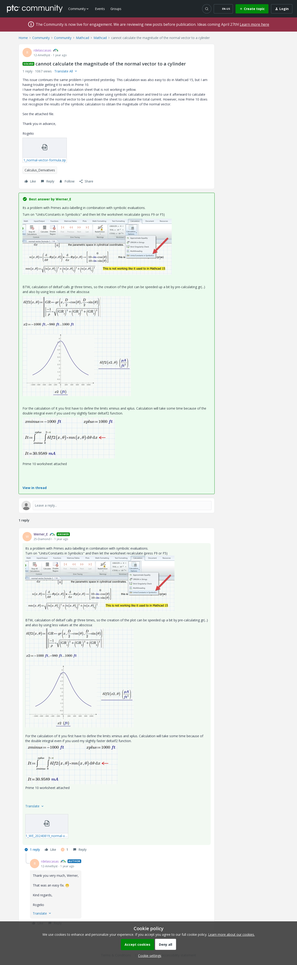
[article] (117, 692)
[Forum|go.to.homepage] (35, 8)
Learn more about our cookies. (231, 934)
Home (23, 38)
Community (41, 38)
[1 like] (64, 849)
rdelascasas (42, 50)
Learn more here (254, 24)
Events (100, 9)
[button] (223, 8)
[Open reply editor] (116, 505)
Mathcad (82, 38)
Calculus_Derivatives (40, 170)
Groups (115, 9)
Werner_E (41, 534)
